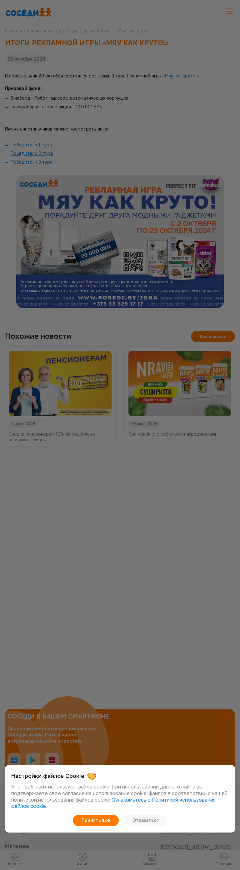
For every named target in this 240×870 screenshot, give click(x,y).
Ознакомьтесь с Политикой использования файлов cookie (113, 803)
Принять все (96, 820)
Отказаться (144, 820)
